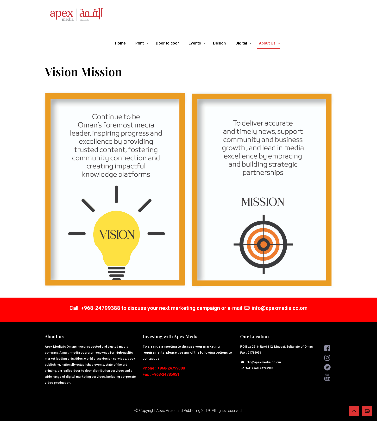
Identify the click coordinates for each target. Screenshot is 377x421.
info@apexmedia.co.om (280, 308)
